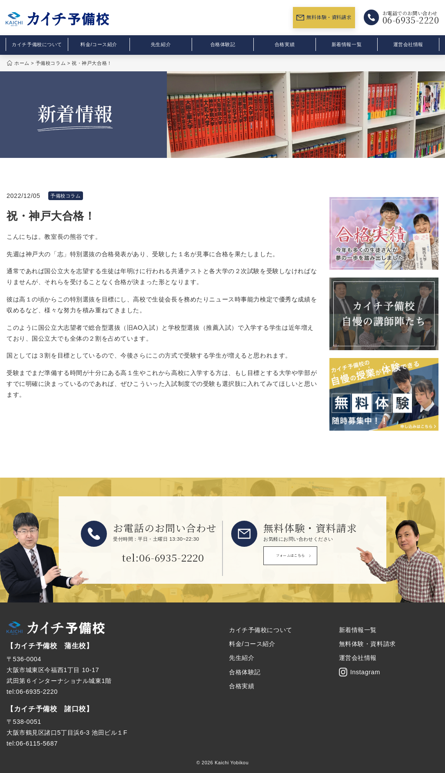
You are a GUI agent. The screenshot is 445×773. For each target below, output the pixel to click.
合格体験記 (223, 44)
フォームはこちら (310, 558)
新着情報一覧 (347, 44)
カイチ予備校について (37, 44)
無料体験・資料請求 (323, 16)
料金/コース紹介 (98, 44)
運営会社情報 (408, 44)
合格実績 (285, 44)
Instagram (359, 672)
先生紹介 (161, 44)
